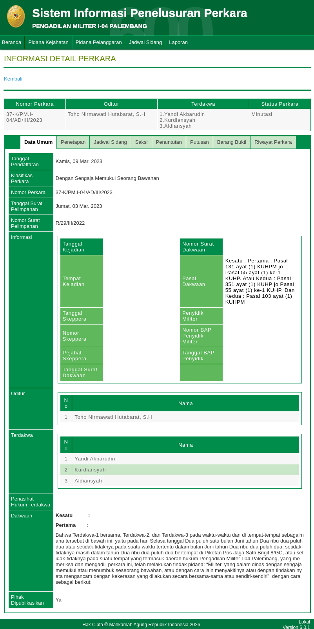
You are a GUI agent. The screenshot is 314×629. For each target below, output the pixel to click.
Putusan (199, 142)
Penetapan (73, 142)
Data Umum (38, 142)
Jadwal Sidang (145, 42)
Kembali (13, 79)
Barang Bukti (231, 142)
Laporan (178, 42)
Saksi (141, 142)
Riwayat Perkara (273, 142)
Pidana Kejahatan (48, 42)
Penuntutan (169, 142)
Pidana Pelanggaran (99, 42)
